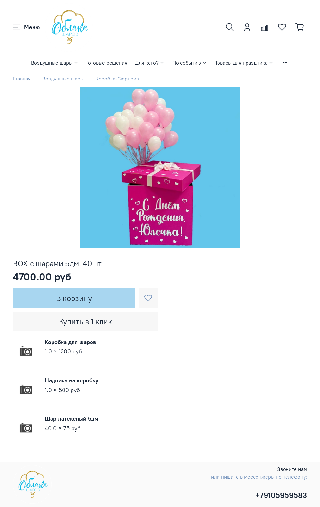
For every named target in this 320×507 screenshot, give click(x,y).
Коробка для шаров (70, 342)
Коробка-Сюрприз (117, 78)
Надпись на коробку (71, 380)
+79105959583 (281, 495)
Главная (22, 78)
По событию (189, 63)
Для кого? (150, 63)
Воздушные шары (55, 63)
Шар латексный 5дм (71, 418)
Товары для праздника (244, 63)
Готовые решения (106, 63)
